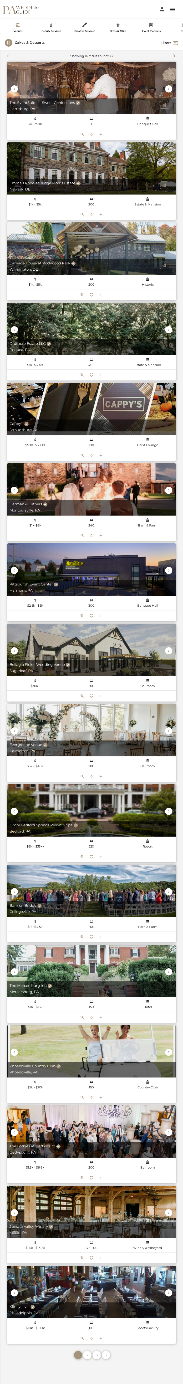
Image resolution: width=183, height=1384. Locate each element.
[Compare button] (101, 134)
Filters (169, 42)
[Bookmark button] (91, 134)
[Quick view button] (82, 134)
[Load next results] (174, 56)
